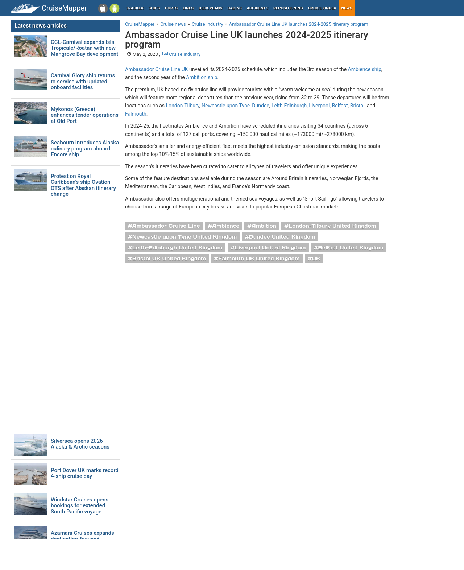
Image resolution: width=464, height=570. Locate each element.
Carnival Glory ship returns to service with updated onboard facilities (83, 82)
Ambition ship (201, 77)
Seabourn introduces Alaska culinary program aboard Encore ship (85, 149)
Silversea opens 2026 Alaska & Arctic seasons (80, 444)
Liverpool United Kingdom (270, 247)
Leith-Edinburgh (289, 105)
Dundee (260, 105)
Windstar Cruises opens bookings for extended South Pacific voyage (79, 506)
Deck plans (210, 8)
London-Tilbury (182, 105)
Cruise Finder (322, 8)
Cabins (234, 8)
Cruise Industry (181, 54)
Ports (171, 8)
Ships (154, 8)
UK (316, 258)
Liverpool (319, 105)
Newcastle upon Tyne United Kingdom (184, 237)
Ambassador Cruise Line (166, 226)
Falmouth (135, 114)
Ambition (264, 226)
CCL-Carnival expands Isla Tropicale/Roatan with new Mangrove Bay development (84, 48)
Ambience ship (364, 69)
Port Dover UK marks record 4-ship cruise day (85, 473)
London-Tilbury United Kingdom (332, 226)
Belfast (340, 105)
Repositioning (288, 8)
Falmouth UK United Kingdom (259, 258)
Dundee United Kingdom (282, 237)
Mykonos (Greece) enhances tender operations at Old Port (85, 115)
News (346, 8)
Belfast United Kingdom (350, 247)
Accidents (257, 8)
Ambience (225, 226)
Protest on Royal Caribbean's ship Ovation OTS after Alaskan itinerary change (83, 185)
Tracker (135, 8)
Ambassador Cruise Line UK (156, 69)
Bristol (357, 105)
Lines (188, 8)
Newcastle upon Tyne (226, 105)
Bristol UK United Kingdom (169, 258)
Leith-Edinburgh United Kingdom (177, 247)
